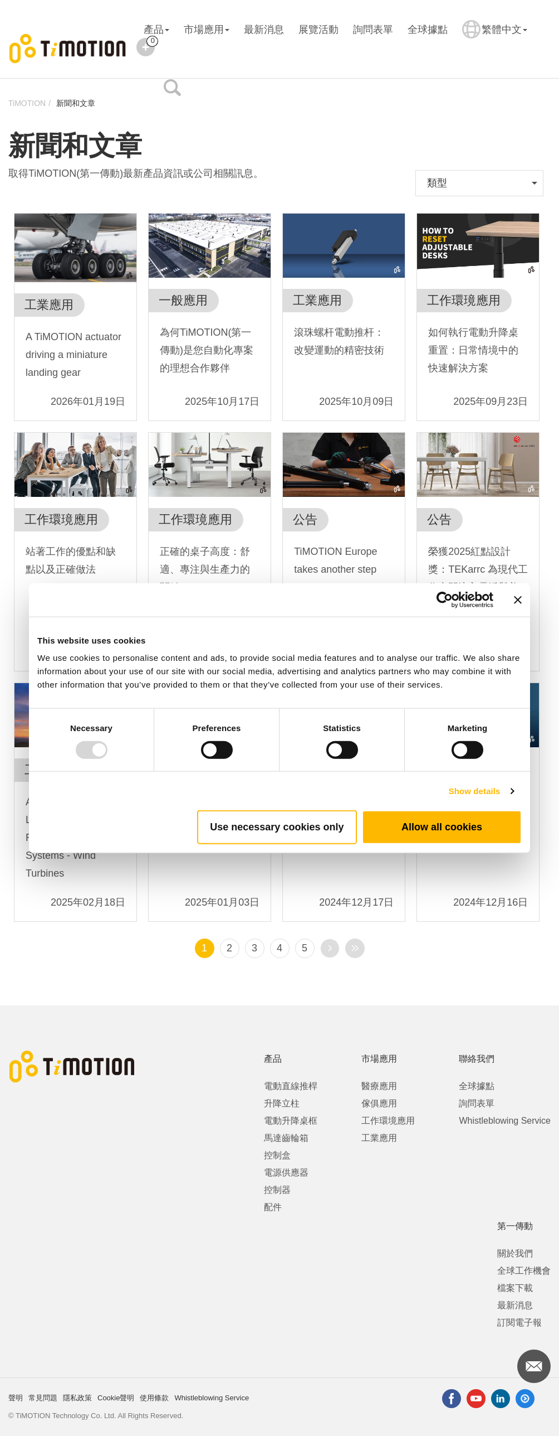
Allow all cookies (441, 827)
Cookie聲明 (115, 1398)
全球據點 (428, 29)
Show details (475, 790)
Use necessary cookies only (277, 827)
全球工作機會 (524, 1270)
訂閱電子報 (519, 1322)
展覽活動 (318, 29)
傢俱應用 (379, 1103)
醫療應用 (379, 1086)
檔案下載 (515, 1288)
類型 (437, 182)
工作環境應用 (388, 1120)
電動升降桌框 (290, 1120)
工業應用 (379, 1138)
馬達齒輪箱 (286, 1138)
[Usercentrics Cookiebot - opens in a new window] (444, 599)
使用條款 (154, 1398)
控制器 (277, 1190)
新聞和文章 (75, 103)
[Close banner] (518, 599)
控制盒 (277, 1155)
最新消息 (264, 29)
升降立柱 (282, 1103)
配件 (273, 1207)
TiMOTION (27, 103)
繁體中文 (494, 37)
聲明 (15, 1398)
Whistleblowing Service (505, 1120)
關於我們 (515, 1253)
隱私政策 (77, 1398)
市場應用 (206, 29)
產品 (156, 29)
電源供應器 (286, 1172)
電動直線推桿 (290, 1086)
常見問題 (42, 1398)
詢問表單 (373, 29)
